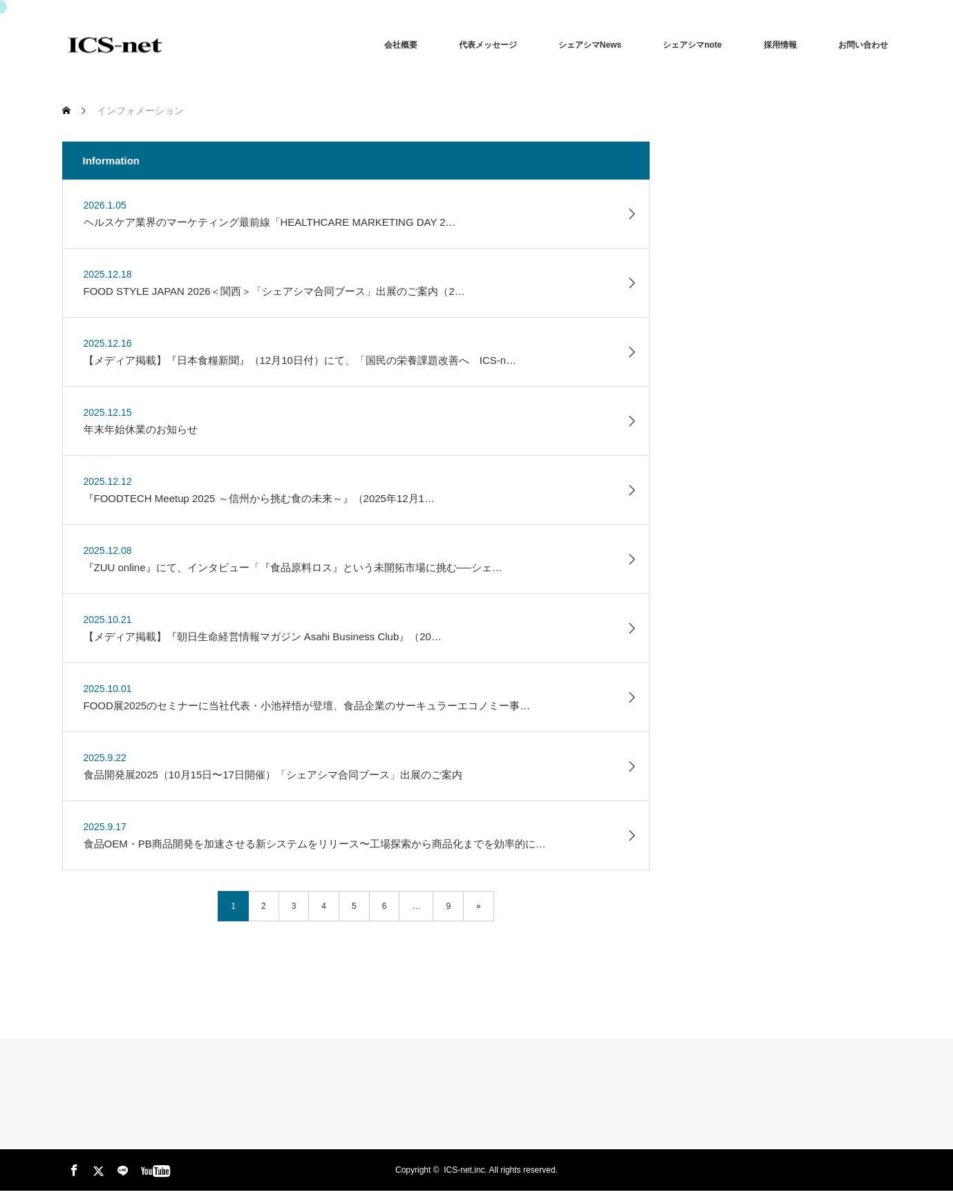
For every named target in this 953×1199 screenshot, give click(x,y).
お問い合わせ (863, 45)
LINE (121, 1168)
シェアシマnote (692, 45)
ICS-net (458, 1170)
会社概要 (400, 45)
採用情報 (780, 45)
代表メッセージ (488, 45)
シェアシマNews (589, 45)
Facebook (72, 1168)
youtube (145, 1168)
